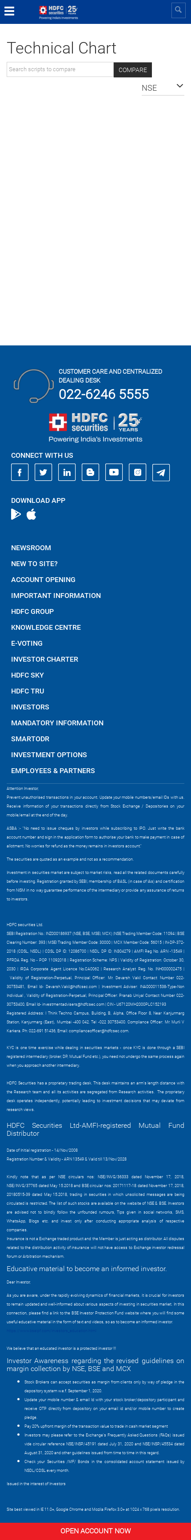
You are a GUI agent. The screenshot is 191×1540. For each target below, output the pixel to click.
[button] (163, 88)
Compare (133, 69)
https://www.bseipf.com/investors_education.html (51, 1331)
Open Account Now (95, 1531)
